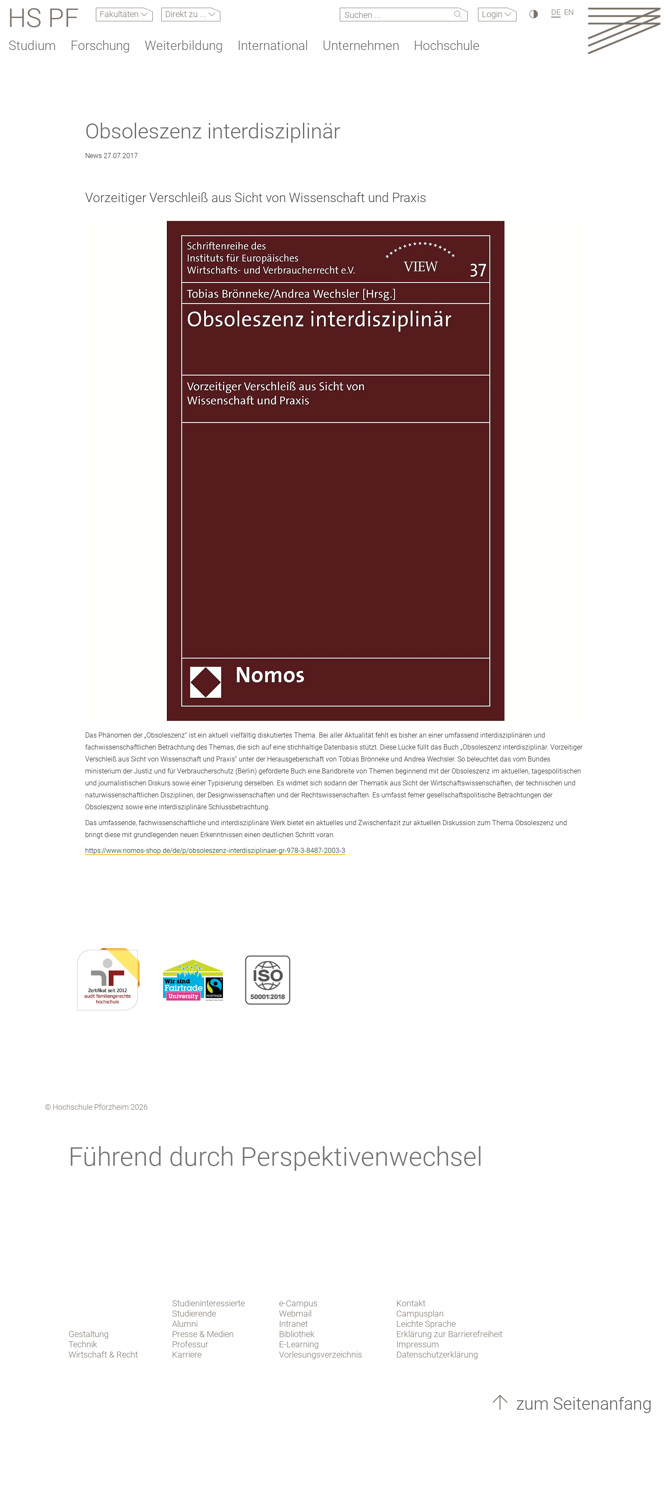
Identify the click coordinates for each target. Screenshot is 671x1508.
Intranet (293, 1324)
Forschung (100, 45)
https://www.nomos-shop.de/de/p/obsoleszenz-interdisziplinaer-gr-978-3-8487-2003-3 (215, 851)
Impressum (417, 1344)
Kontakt (410, 1303)
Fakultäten (120, 14)
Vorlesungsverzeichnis (320, 1354)
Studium (32, 45)
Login (493, 14)
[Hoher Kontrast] (533, 14)
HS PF (43, 18)
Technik (82, 1344)
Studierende (194, 1313)
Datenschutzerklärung (437, 1354)
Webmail (295, 1313)
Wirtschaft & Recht (103, 1354)
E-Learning (299, 1344)
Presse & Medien (203, 1334)
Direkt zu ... (186, 14)
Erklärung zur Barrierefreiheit (449, 1334)
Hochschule (447, 45)
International (273, 45)
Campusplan (420, 1313)
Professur (190, 1344)
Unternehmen (361, 45)
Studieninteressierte (208, 1303)
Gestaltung (88, 1334)
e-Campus (298, 1303)
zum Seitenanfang (582, 1404)
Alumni (185, 1324)
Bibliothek (297, 1334)
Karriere (187, 1354)
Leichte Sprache (426, 1324)
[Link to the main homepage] (624, 30)
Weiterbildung (184, 45)
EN (569, 12)
